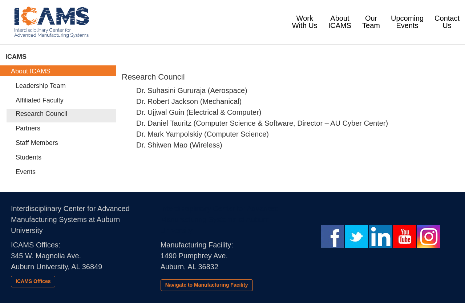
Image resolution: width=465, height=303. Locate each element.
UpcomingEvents (407, 21)
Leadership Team (41, 85)
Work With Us (307, 21)
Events (26, 171)
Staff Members (37, 142)
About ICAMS (339, 21)
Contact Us (447, 21)
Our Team (371, 21)
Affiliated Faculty (40, 100)
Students (28, 157)
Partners (28, 128)
